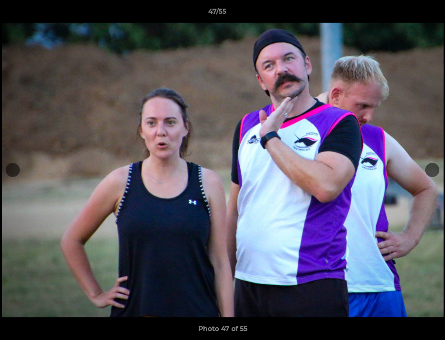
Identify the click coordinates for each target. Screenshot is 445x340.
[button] (405, 13)
